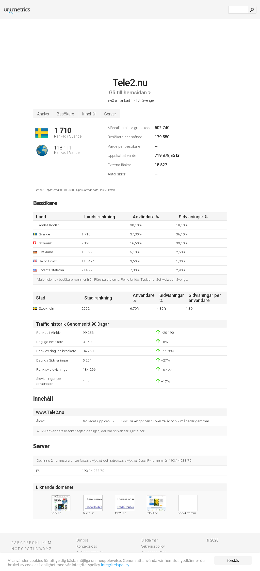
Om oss (82, 540)
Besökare (65, 113)
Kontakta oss (86, 546)
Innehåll (89, 113)
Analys (43, 113)
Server (110, 113)
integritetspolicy (115, 565)
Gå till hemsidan (128, 92)
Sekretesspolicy (153, 546)
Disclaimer (149, 540)
